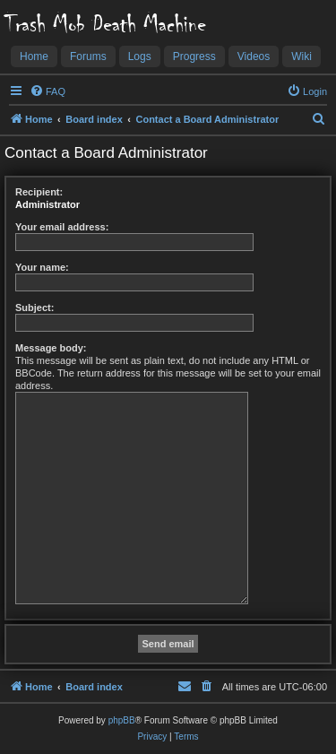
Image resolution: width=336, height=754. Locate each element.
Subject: (34, 307)
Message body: (50, 347)
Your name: (42, 267)
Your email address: (61, 226)
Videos (253, 56)
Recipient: (39, 191)
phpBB (121, 720)
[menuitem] (47, 91)
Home (34, 56)
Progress (194, 56)
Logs (139, 56)
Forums (88, 56)
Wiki (301, 56)
